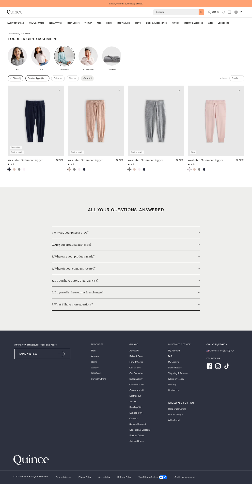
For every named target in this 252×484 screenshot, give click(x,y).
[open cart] (229, 12)
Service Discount (137, 424)
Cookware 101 (136, 390)
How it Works (136, 362)
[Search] (201, 12)
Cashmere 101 (136, 385)
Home (94, 362)
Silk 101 (133, 402)
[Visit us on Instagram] (218, 366)
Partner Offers (98, 379)
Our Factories (136, 373)
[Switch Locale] (236, 12)
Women (95, 356)
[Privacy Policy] (85, 477)
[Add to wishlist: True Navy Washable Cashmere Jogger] (59, 91)
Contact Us (173, 390)
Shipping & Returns (178, 373)
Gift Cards (96, 373)
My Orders (173, 362)
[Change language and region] (220, 351)
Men (93, 351)
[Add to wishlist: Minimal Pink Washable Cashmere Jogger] (239, 91)
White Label (174, 420)
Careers (133, 419)
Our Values (135, 368)
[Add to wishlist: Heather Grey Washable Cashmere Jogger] (179, 91)
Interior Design (175, 415)
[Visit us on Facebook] (209, 366)
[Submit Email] (61, 354)
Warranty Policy (176, 379)
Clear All (87, 78)
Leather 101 (135, 396)
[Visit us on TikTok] (227, 366)
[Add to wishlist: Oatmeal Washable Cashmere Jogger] (119, 91)
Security (172, 385)
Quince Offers (136, 441)
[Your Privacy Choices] (153, 477)
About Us (134, 351)
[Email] (33, 354)
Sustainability (135, 379)
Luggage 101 (135, 413)
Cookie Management (184, 477)
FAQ (170, 356)
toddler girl (13, 33)
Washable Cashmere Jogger (25, 160)
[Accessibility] (104, 477)
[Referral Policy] (124, 477)
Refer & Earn (135, 356)
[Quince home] (14, 12)
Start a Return (175, 368)
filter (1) (15, 78)
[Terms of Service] (63, 477)
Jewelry (94, 368)
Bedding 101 (135, 407)
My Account (174, 351)
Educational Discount (139, 430)
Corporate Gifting (177, 409)
